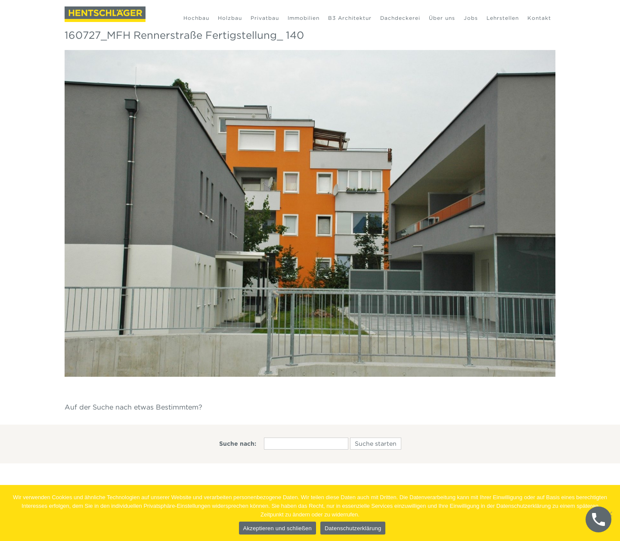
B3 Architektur (350, 18)
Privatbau (265, 18)
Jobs (471, 18)
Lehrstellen (503, 18)
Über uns (442, 18)
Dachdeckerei (400, 18)
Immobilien (303, 18)
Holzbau (230, 18)
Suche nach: (237, 443)
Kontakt (539, 18)
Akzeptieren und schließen (277, 528)
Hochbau (196, 18)
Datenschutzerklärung (353, 528)
